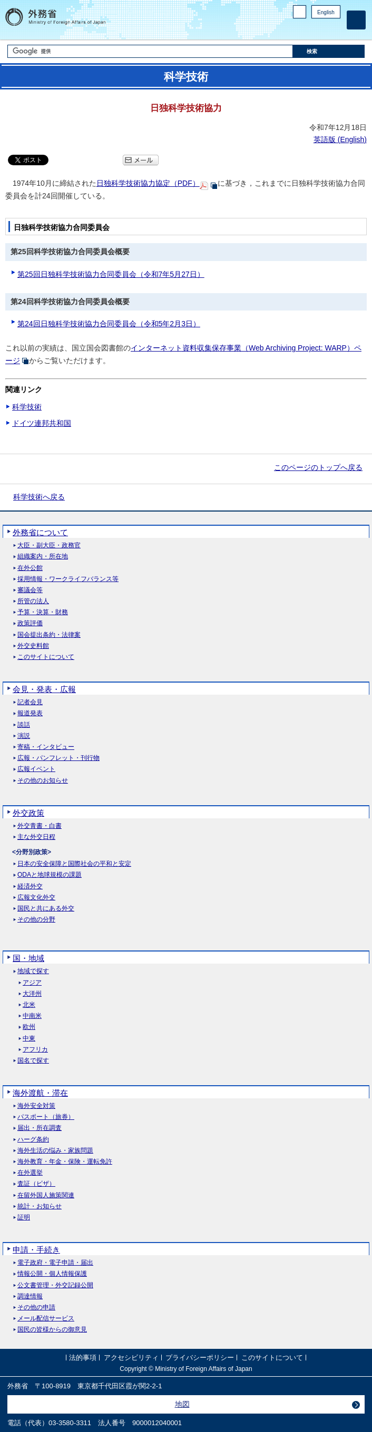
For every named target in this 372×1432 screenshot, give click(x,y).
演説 (23, 736)
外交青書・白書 (39, 826)
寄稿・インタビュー (45, 747)
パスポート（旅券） (45, 1117)
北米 (29, 1005)
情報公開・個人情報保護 (52, 1273)
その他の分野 (36, 919)
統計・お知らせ (39, 1206)
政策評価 (30, 623)
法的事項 (82, 1357)
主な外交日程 (36, 837)
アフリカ (35, 1049)
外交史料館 (33, 646)
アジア (32, 982)
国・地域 (28, 958)
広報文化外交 (36, 897)
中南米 (32, 1016)
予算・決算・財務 (42, 612)
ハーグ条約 (33, 1139)
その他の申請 (36, 1307)
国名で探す (33, 1060)
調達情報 (30, 1296)
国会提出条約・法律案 (49, 635)
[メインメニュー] (356, 20)
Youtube (334, 29)
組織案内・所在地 (42, 556)
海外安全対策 (36, 1106)
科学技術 (27, 407)
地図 (182, 1404)
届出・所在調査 (39, 1128)
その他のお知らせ (42, 780)
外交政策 (28, 812)
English (326, 12)
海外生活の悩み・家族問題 (55, 1150)
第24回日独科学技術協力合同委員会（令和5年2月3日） (108, 323)
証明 (23, 1217)
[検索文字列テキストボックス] (150, 51)
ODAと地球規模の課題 (49, 875)
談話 (23, 725)
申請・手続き (36, 1249)
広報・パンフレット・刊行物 (58, 758)
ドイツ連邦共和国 (41, 423)
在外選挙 (30, 1172)
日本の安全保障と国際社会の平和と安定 (74, 863)
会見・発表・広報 (44, 689)
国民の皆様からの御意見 (52, 1329)
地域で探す (33, 971)
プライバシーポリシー (199, 1357)
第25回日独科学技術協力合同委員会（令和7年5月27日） (110, 274)
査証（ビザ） (36, 1183)
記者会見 (30, 702)
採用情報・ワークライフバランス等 (68, 579)
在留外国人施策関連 (45, 1195)
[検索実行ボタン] (329, 51)
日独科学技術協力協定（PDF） (148, 183)
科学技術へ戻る (39, 497)
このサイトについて (45, 657)
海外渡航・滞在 (40, 1092)
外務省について (40, 532)
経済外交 (30, 886)
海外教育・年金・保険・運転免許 (64, 1161)
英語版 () (340, 139)
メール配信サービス (45, 1318)
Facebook (307, 29)
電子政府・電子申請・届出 (55, 1262)
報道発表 (30, 713)
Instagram (321, 29)
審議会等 (30, 590)
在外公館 (30, 568)
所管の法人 (33, 601)
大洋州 (32, 993)
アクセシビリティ (131, 1357)
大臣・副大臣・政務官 (49, 545)
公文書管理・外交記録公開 (55, 1285)
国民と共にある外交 (45, 908)
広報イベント (36, 769)
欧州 (29, 1027)
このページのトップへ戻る (318, 467)
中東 (29, 1038)
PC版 (299, 11)
